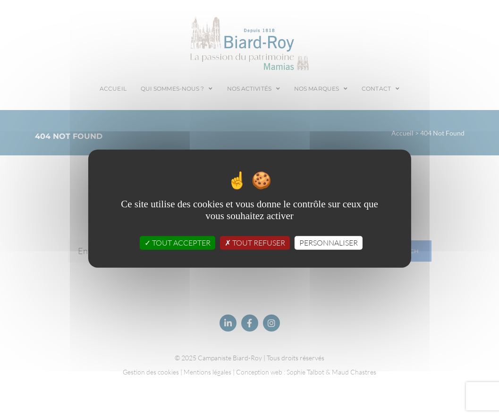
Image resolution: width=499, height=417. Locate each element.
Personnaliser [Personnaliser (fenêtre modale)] (328, 242)
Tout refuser (255, 242)
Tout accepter (177, 242)
